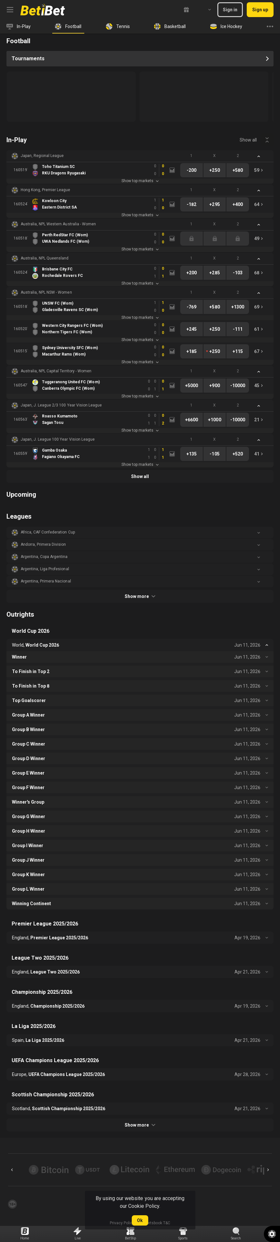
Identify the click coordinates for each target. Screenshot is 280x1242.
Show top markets (140, 181)
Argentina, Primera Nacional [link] (46, 581)
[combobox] (205, 9)
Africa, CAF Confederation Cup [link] (48, 532)
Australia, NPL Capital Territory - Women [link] (56, 371)
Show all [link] (248, 139)
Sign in (230, 9)
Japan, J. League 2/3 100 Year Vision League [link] (61, 405)
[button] (140, 156)
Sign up (260, 9)
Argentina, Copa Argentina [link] (44, 556)
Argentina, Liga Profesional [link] (45, 569)
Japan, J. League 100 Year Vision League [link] (58, 439)
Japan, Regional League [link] (42, 155)
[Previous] (12, 1170)
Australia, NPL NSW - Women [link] (46, 292)
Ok (140, 1220)
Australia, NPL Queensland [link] (45, 258)
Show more (140, 596)
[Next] (268, 1170)
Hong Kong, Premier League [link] (45, 190)
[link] (42, 9)
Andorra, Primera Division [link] (43, 544)
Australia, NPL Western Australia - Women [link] (58, 224)
